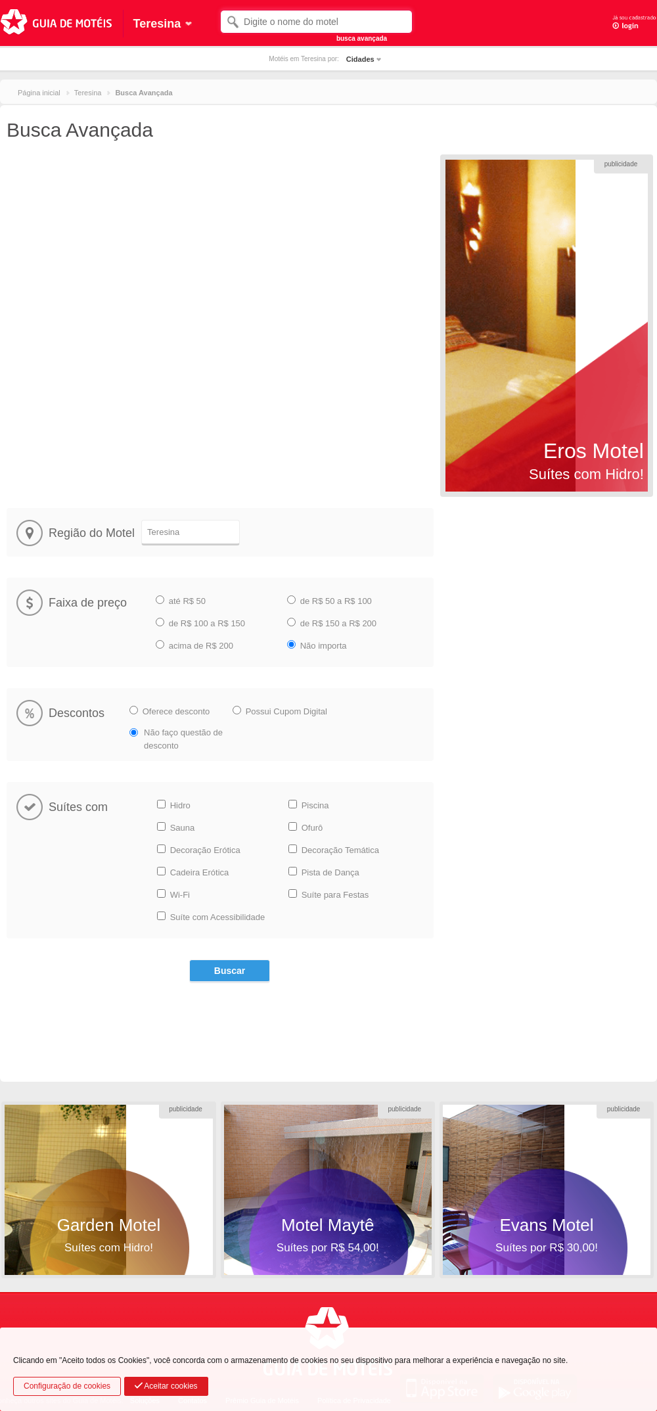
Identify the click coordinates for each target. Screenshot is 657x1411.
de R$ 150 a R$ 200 (338, 623)
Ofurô (312, 828)
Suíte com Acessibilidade (217, 917)
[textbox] (316, 22)
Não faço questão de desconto (183, 739)
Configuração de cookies (67, 1386)
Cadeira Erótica (199, 872)
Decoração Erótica (205, 850)
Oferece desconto (176, 711)
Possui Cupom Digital (286, 711)
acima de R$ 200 (201, 646)
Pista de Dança (330, 872)
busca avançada (361, 38)
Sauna (182, 828)
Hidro (180, 805)
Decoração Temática (340, 850)
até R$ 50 (187, 601)
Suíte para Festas (335, 895)
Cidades (360, 59)
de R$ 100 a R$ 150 (207, 623)
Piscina (315, 805)
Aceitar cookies (166, 1386)
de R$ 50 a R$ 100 (336, 601)
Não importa (323, 646)
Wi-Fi (180, 895)
